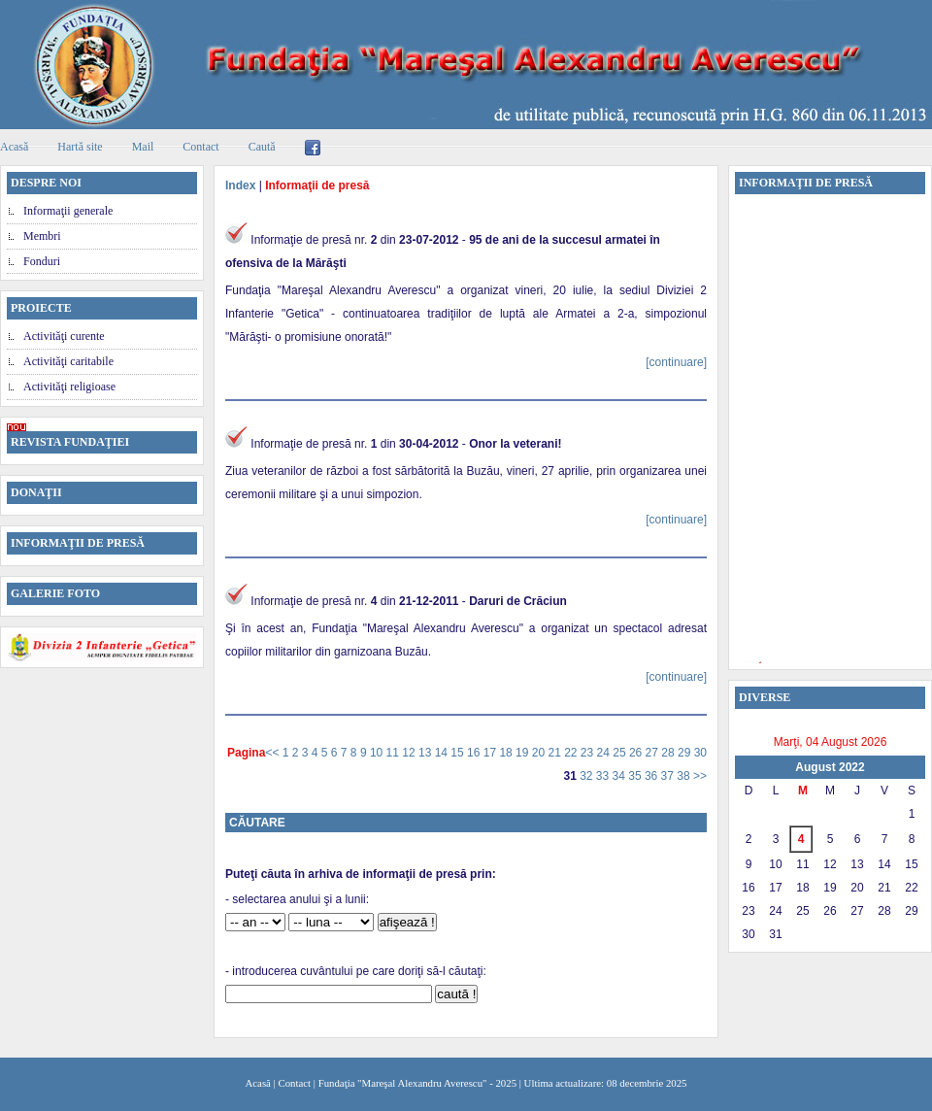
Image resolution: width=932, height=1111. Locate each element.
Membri (42, 236)
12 (410, 752)
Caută (262, 146)
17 (491, 752)
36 (653, 776)
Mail (143, 146)
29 (686, 752)
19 (524, 752)
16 (475, 752)
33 (604, 776)
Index (240, 185)
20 (540, 752)
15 (458, 752)
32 (588, 776)
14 (443, 752)
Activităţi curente (64, 336)
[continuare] (676, 362)
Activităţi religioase (69, 386)
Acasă (258, 1083)
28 (669, 752)
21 (556, 752)
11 (394, 752)
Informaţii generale (68, 211)
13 (426, 752)
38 (685, 776)
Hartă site (79, 146)
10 (378, 752)
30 (700, 752)
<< (273, 752)
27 (654, 752)
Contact (200, 146)
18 (507, 752)
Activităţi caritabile (68, 361)
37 (669, 776)
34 (621, 776)
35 (636, 776)
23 (589, 752)
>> (700, 776)
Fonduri (41, 261)
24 (605, 752)
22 (572, 752)
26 (637, 752)
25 (621, 752)
